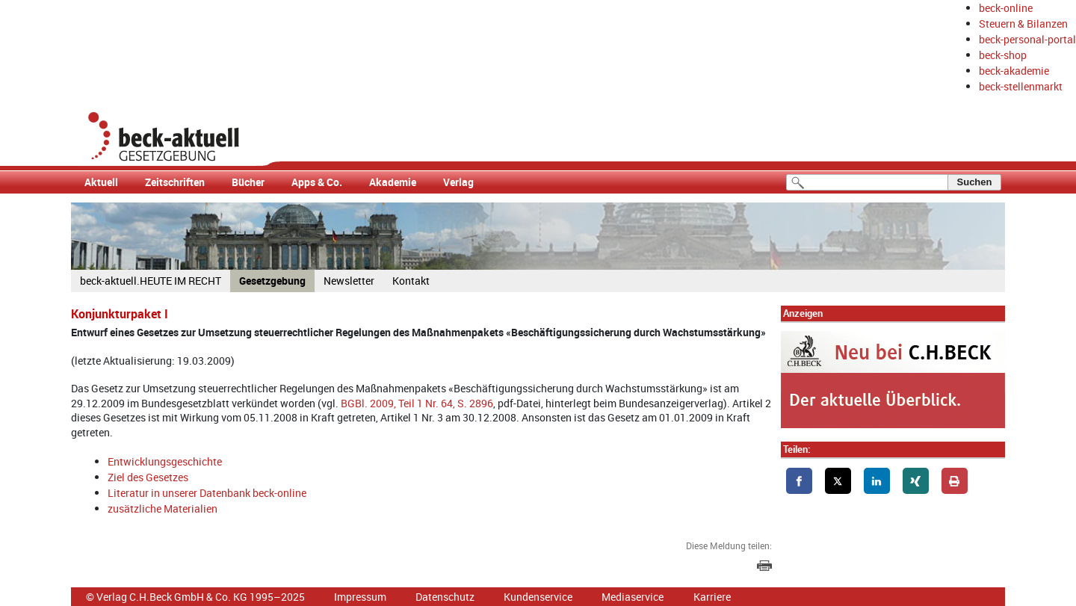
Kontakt (411, 280)
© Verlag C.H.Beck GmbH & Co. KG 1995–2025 (195, 597)
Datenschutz (444, 597)
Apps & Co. (316, 182)
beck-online (1006, 8)
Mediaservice (633, 597)
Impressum (360, 597)
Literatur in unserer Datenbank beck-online (207, 493)
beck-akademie (1014, 71)
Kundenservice (538, 597)
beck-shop (1003, 55)
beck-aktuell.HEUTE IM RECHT (150, 280)
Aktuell (101, 182)
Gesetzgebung (272, 280)
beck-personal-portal (1027, 39)
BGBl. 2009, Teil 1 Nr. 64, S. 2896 (417, 403)
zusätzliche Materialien (162, 508)
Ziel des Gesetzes (148, 477)
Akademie (392, 182)
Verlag (458, 182)
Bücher (248, 182)
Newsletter (349, 280)
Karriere (712, 597)
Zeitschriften (175, 182)
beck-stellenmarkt (1021, 86)
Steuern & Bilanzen (1023, 23)
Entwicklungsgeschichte (165, 461)
